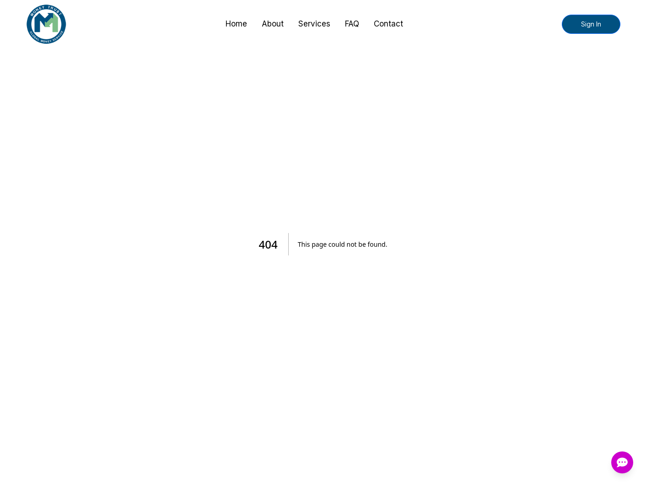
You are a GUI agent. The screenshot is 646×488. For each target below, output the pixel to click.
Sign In (591, 24)
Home (236, 23)
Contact (388, 23)
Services (314, 23)
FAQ (352, 23)
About (273, 23)
